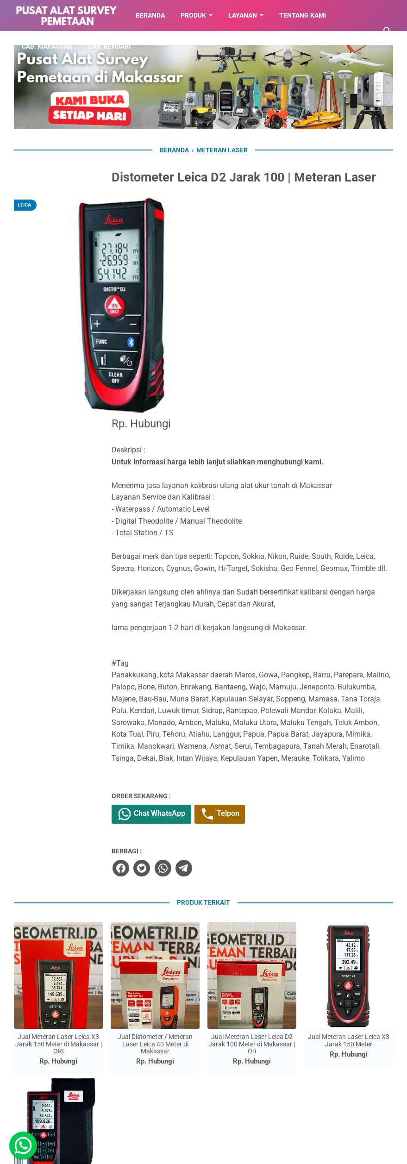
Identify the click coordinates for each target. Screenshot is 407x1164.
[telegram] (231, 706)
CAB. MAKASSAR (47, 46)
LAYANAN (242, 15)
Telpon (272, 652)
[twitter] (190, 706)
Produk (193, 15)
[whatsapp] (210, 706)
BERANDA (150, 15)
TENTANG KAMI (302, 15)
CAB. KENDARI (109, 46)
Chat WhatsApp (202, 652)
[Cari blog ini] (387, 31)
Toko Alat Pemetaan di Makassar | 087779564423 (215, 1151)
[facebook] (169, 706)
